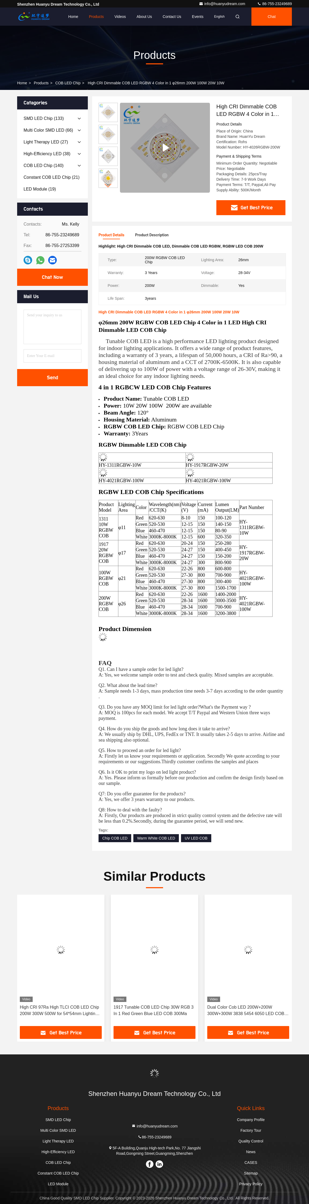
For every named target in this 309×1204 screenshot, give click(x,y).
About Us (144, 16)
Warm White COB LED (156, 838)
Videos (120, 16)
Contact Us (172, 16)
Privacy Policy (250, 1184)
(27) (46, 142)
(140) (43, 165)
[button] (108, 185)
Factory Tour (250, 1130)
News (250, 1152)
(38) (47, 153)
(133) (44, 118)
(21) (52, 177)
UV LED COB (196, 838)
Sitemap (251, 1173)
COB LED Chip (68, 83)
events (198, 16)
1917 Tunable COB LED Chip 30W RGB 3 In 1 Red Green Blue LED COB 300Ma (154, 1010)
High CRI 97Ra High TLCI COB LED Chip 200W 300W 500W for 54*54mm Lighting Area (59, 1011)
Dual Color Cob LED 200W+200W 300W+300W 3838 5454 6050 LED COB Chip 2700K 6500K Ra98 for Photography (246, 1011)
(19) (40, 189)
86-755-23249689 (274, 4)
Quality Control (250, 1141)
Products (96, 16)
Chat (272, 16)
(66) (48, 130)
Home (73, 16)
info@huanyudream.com (222, 4)
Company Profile (251, 1120)
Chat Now (52, 277)
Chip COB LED (114, 838)
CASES (250, 1162)
